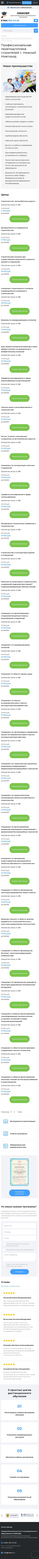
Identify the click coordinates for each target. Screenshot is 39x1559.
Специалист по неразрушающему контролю (15, 646)
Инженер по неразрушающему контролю (18, 320)
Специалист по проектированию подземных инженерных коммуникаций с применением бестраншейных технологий (19, 829)
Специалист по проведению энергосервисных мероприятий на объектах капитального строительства (17, 861)
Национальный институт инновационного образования (23, 15)
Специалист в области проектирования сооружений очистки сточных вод (18, 1049)
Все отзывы (5, 1286)
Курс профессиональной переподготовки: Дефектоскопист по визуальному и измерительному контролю (19, 349)
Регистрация (27, 2)
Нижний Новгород (15, 2)
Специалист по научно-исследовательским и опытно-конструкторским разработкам (14, 703)
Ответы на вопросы (18, 1134)
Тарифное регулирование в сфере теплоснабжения (16, 496)
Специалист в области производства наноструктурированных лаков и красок (18, 891)
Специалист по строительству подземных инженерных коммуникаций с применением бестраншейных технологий (19, 766)
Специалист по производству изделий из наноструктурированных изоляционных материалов (18, 984)
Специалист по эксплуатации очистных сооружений (18, 467)
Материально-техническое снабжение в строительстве (18, 525)
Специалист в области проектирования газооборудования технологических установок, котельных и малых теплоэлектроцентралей (18, 1017)
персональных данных (14, 1266)
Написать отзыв (15, 1286)
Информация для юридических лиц (18, 1146)
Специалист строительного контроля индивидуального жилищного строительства (17, 291)
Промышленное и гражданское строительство (14, 229)
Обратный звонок (19, 25)
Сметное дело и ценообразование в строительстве (16, 408)
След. (19, 1112)
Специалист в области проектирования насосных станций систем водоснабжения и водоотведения (19, 1079)
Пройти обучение (19, 219)
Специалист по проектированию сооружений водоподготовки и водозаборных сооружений (15, 615)
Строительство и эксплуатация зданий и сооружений (17, 554)
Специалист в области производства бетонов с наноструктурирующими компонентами (16, 953)
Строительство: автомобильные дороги (18, 201)
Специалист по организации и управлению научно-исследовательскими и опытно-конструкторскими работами (19, 734)
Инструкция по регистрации (22, 1121)
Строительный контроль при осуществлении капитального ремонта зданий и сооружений (18, 259)
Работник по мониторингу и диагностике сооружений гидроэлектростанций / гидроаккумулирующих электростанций (19, 584)
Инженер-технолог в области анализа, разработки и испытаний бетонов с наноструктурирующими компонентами (18, 921)
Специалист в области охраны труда (16, 674)
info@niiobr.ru (9, 1553)
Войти (35, 2)
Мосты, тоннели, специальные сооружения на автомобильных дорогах (18, 437)
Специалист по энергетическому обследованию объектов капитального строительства (18, 797)
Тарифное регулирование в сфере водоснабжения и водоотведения (16, 379)
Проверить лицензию (19, 1193)
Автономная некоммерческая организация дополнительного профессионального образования (19, 1534)
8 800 (10, 20)
